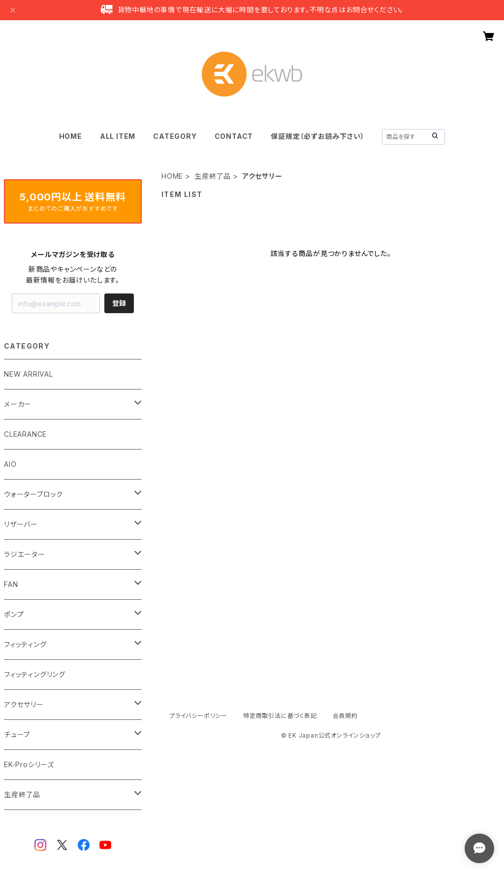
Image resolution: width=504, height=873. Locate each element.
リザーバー (21, 524)
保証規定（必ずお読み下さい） (317, 136)
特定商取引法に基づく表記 (280, 715)
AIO (10, 464)
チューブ (17, 734)
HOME (70, 136)
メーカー (18, 404)
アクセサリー (24, 704)
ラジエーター (24, 554)
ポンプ (14, 614)
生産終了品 (212, 176)
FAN (11, 584)
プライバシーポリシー (198, 715)
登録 (119, 303)
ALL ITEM (117, 136)
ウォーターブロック (33, 494)
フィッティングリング (34, 674)
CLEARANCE (25, 434)
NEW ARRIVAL (28, 374)
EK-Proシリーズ (29, 764)
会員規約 (345, 715)
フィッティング (25, 644)
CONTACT (234, 136)
